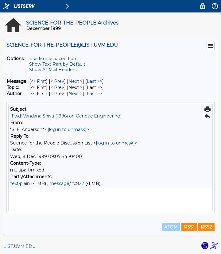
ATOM (171, 227)
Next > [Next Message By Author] (75, 93)
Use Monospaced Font (53, 58)
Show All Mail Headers (52, 69)
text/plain (20, 183)
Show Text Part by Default (57, 64)
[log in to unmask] (67, 129)
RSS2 (206, 227)
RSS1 (189, 227)
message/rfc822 (66, 183)
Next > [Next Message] (75, 81)
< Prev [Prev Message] (57, 81)
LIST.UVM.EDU (19, 246)
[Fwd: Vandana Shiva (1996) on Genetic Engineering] (66, 116)
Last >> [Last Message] (94, 81)
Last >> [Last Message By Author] (94, 93)
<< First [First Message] (38, 81)
